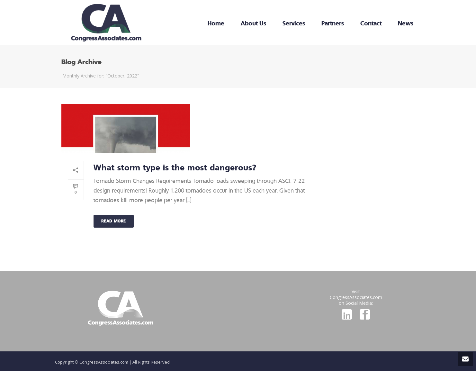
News (405, 23)
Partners (332, 23)
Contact (371, 23)
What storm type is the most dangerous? (175, 167)
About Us (253, 23)
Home (216, 23)
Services (294, 23)
